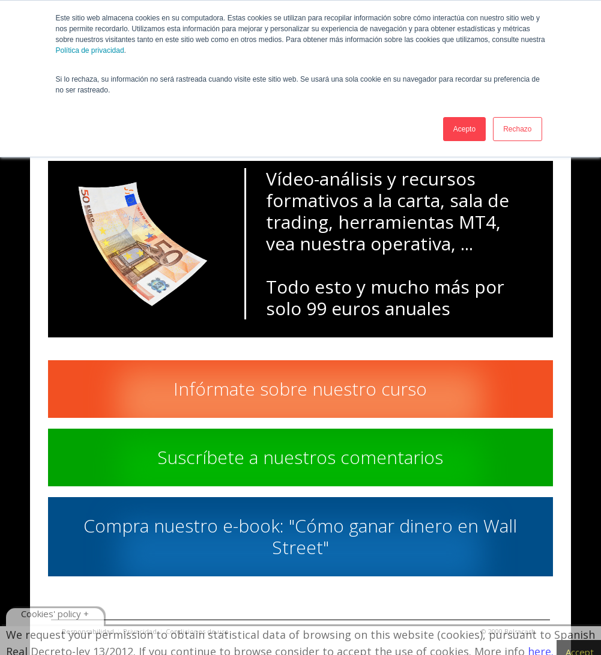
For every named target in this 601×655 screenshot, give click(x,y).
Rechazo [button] (517, 129)
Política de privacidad (90, 50)
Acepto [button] (464, 129)
